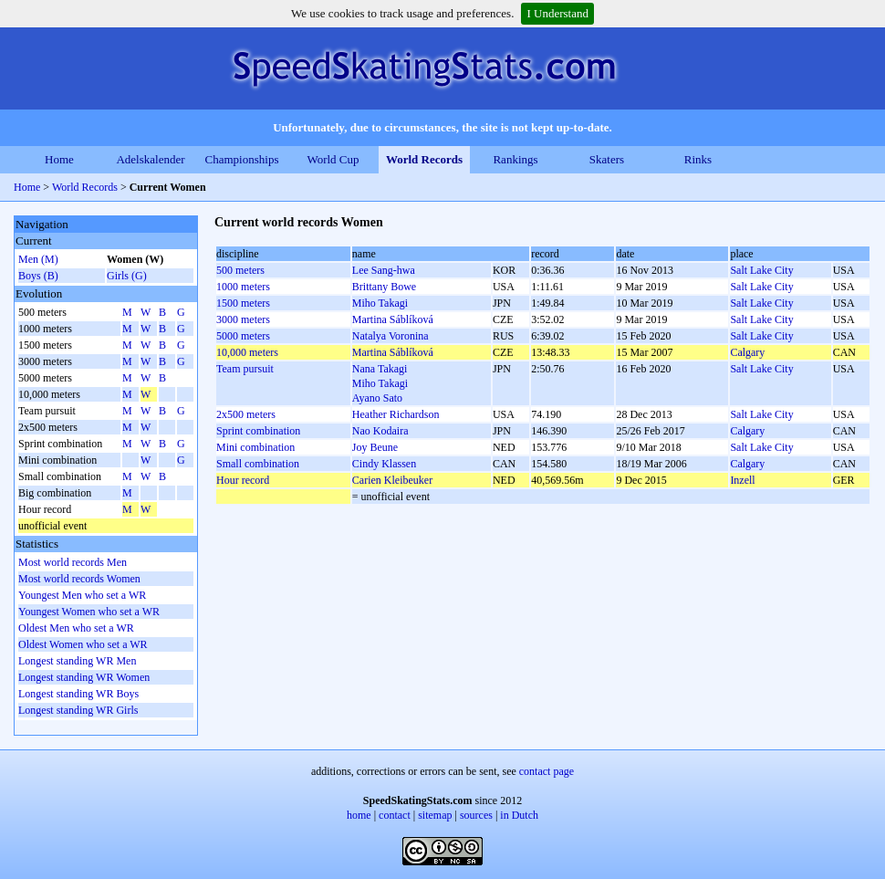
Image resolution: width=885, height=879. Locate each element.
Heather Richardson (396, 414)
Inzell (742, 480)
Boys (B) (38, 275)
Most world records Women (79, 578)
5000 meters (243, 336)
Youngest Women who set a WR (89, 611)
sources (476, 815)
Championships (242, 159)
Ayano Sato (377, 398)
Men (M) (38, 259)
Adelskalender (150, 159)
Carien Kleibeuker (392, 480)
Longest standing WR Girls (78, 710)
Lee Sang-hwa (383, 270)
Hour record (242, 480)
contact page (546, 771)
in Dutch (519, 815)
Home (59, 159)
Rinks (698, 159)
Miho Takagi (380, 303)
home (359, 815)
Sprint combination (258, 430)
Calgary (747, 352)
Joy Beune (375, 447)
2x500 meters (246, 414)
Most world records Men (72, 562)
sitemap (435, 815)
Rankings (515, 159)
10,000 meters (247, 352)
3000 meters (243, 319)
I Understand (557, 13)
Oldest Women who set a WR (83, 644)
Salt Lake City (761, 270)
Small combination (257, 463)
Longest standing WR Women (84, 677)
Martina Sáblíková (392, 319)
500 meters (240, 270)
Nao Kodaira (380, 430)
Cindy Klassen (384, 463)
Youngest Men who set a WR (82, 595)
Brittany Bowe (384, 286)
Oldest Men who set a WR (76, 628)
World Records (424, 159)
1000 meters (243, 286)
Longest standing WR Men (77, 660)
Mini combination (255, 447)
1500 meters (243, 303)
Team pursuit (245, 368)
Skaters (606, 159)
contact (395, 815)
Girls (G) (127, 275)
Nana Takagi (380, 368)
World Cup (333, 159)
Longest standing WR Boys (78, 693)
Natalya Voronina (390, 336)
